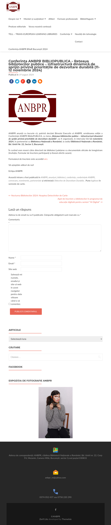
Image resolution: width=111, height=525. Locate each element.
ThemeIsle (67, 519)
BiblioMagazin (87, 18)
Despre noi (14, 18)
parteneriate (35, 180)
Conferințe (65, 34)
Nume (12, 257)
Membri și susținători (34, 18)
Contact (78, 41)
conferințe (71, 177)
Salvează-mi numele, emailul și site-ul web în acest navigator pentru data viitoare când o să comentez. (16, 289)
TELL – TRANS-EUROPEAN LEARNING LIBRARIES (33, 34)
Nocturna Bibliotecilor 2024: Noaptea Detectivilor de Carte (38, 195)
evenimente (24, 180)
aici (45, 159)
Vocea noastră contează (40, 26)
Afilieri (51, 18)
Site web (13, 269)
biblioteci (61, 177)
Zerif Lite (44, 519)
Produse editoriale (17, 26)
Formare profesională (67, 18)
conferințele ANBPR (86, 177)
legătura (94, 180)
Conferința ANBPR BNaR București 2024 (28, 49)
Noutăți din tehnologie (85, 34)
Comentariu (14, 221)
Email (12, 263)
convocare (13, 180)
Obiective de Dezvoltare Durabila (69, 180)
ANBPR (44, 177)
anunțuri (52, 177)
